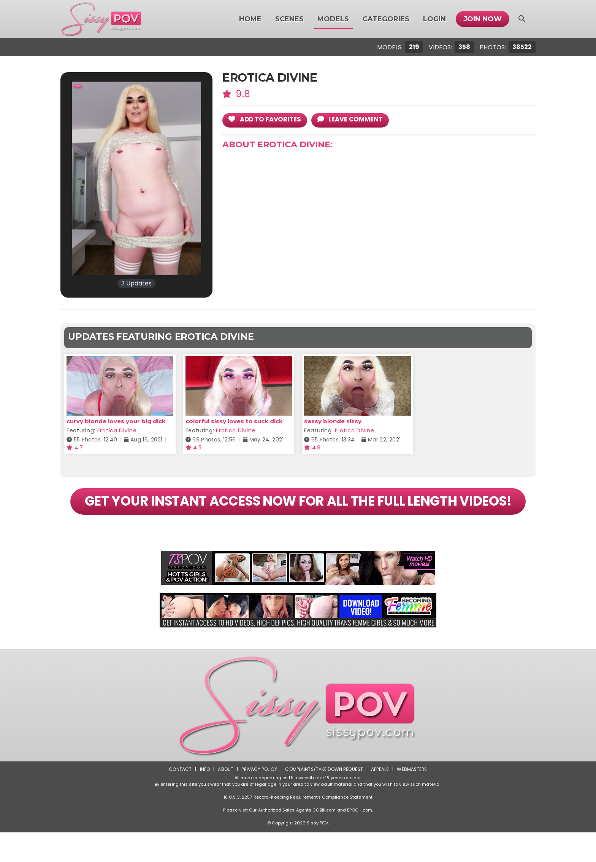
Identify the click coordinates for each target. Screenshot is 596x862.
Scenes (289, 19)
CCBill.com (324, 840)
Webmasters (412, 799)
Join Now (482, 19)
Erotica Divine (117, 430)
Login (434, 19)
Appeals (380, 799)
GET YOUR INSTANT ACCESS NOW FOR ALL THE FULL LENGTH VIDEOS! (297, 516)
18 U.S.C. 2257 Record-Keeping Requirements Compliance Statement (298, 827)
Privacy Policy (258, 799)
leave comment (352, 119)
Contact (179, 799)
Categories (386, 19)
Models (333, 19)
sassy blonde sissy (332, 421)
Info (203, 799)
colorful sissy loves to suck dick (234, 421)
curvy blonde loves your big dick (116, 421)
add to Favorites (265, 119)
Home (250, 19)
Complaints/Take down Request (323, 799)
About (224, 799)
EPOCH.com (359, 840)
